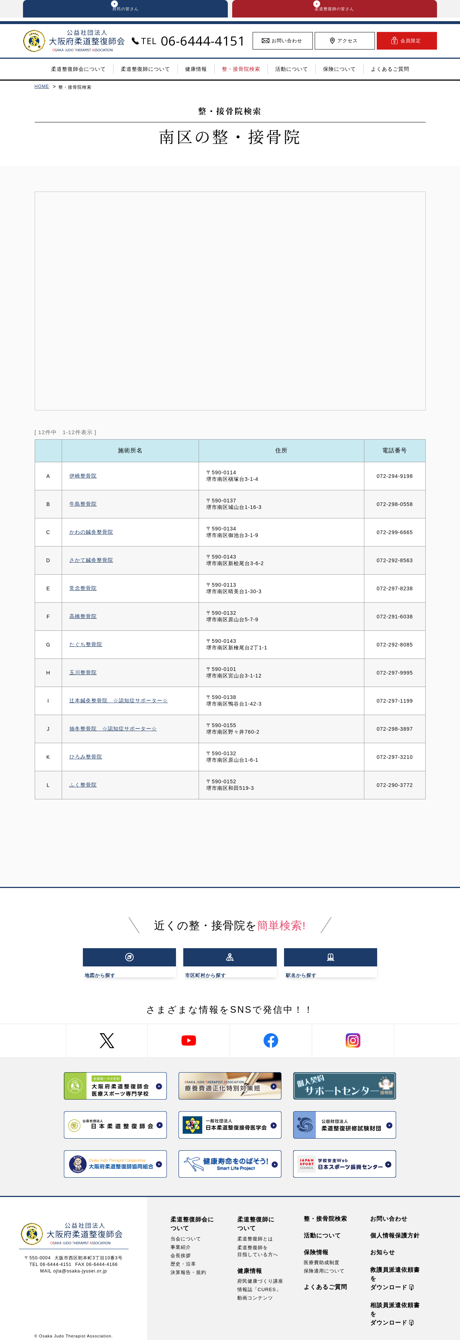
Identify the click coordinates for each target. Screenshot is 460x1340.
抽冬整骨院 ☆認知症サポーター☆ (113, 732)
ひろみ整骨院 (85, 760)
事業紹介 (180, 1241)
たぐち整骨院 (85, 648)
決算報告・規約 (188, 1267)
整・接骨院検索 (325, 1213)
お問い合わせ (388, 1213)
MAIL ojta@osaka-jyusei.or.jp (73, 1265)
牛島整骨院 (83, 507)
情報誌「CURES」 (259, 1284)
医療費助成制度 (322, 1257)
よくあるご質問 (325, 1281)
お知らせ (382, 1247)
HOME (42, 90)
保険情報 (316, 1247)
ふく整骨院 (83, 788)
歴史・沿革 (183, 1258)
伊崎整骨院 (83, 479)
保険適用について (324, 1265)
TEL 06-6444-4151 (50, 1259)
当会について (185, 1233)
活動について (322, 1230)
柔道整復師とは (255, 1233)
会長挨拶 (180, 1250)
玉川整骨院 (83, 676)
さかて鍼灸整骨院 (91, 564)
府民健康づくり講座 (260, 1275)
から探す (124, 962)
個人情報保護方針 (395, 1230)
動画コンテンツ (255, 1292)
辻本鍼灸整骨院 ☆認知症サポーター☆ (118, 704)
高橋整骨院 (83, 620)
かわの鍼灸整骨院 (91, 535)
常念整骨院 (83, 592)
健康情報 (249, 1265)
